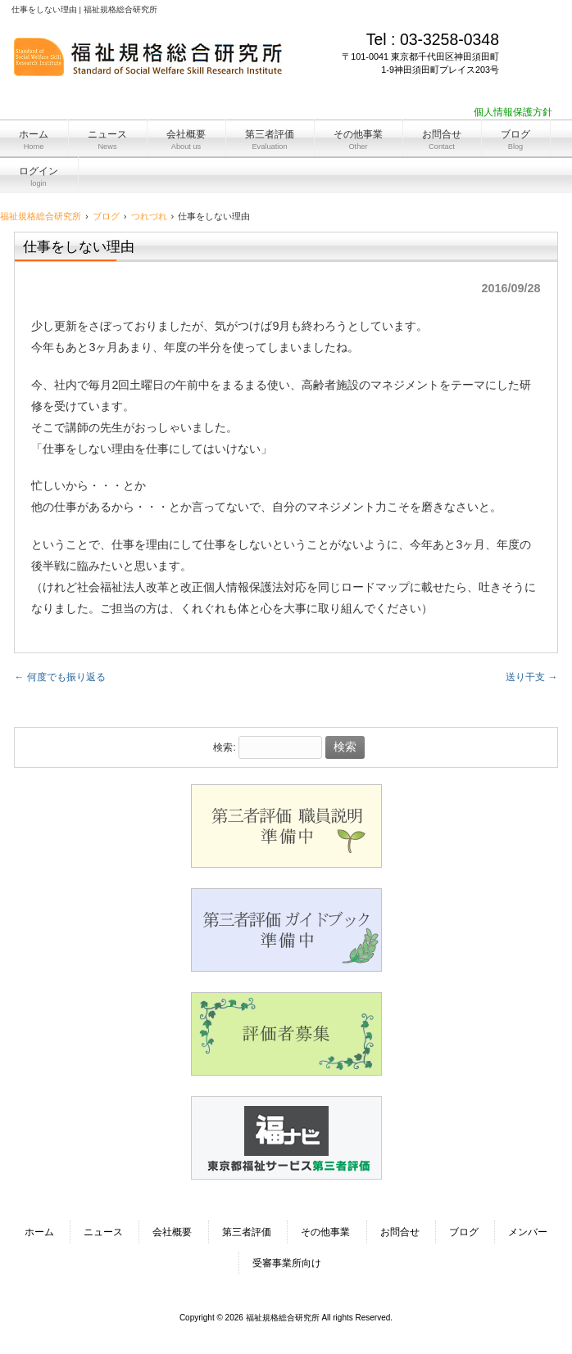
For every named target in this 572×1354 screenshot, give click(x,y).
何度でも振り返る (59, 677)
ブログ (464, 1232)
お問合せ (400, 1232)
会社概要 (172, 1232)
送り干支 (531, 677)
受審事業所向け (286, 1263)
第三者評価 (246, 1232)
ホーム (39, 1232)
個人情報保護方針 (513, 112)
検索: (224, 747)
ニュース (103, 1232)
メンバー (527, 1232)
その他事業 (325, 1232)
